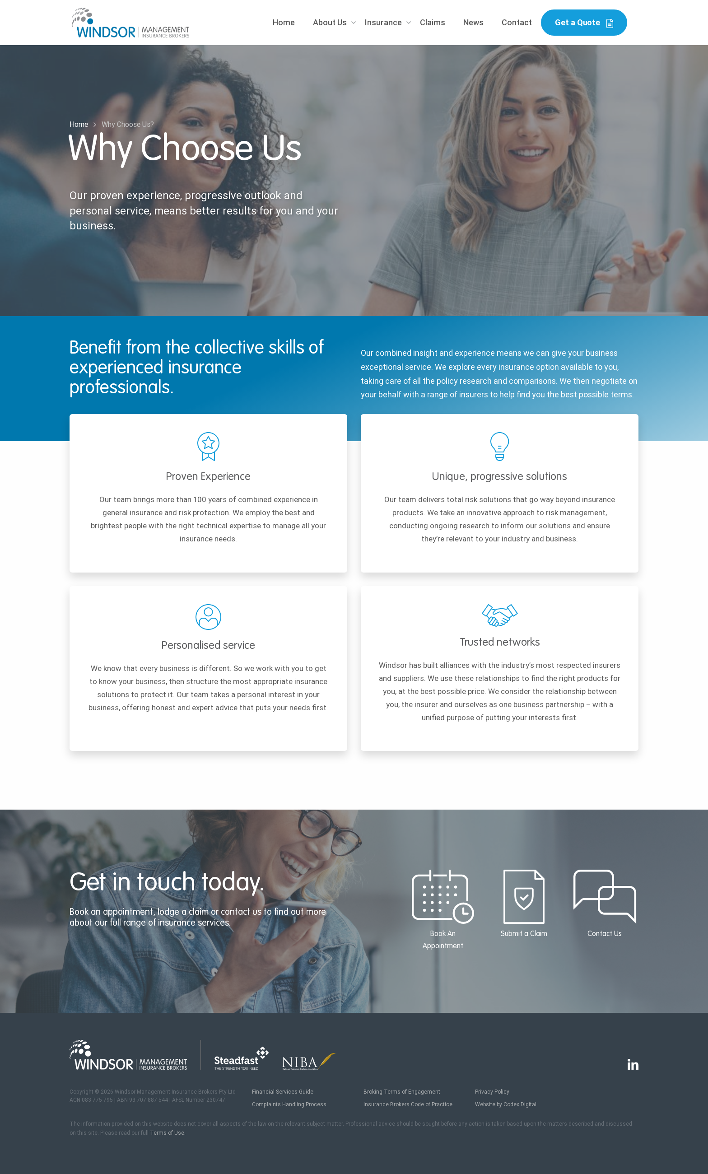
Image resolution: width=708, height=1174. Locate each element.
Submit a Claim (524, 904)
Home (284, 22)
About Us (330, 22)
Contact (517, 22)
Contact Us (604, 904)
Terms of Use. (168, 1133)
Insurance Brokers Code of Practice (407, 1104)
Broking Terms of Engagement (401, 1092)
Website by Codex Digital (505, 1104)
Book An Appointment (442, 910)
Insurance (383, 22)
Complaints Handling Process (289, 1104)
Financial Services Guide (282, 1092)
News (473, 22)
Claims (432, 22)
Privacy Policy (492, 1092)
